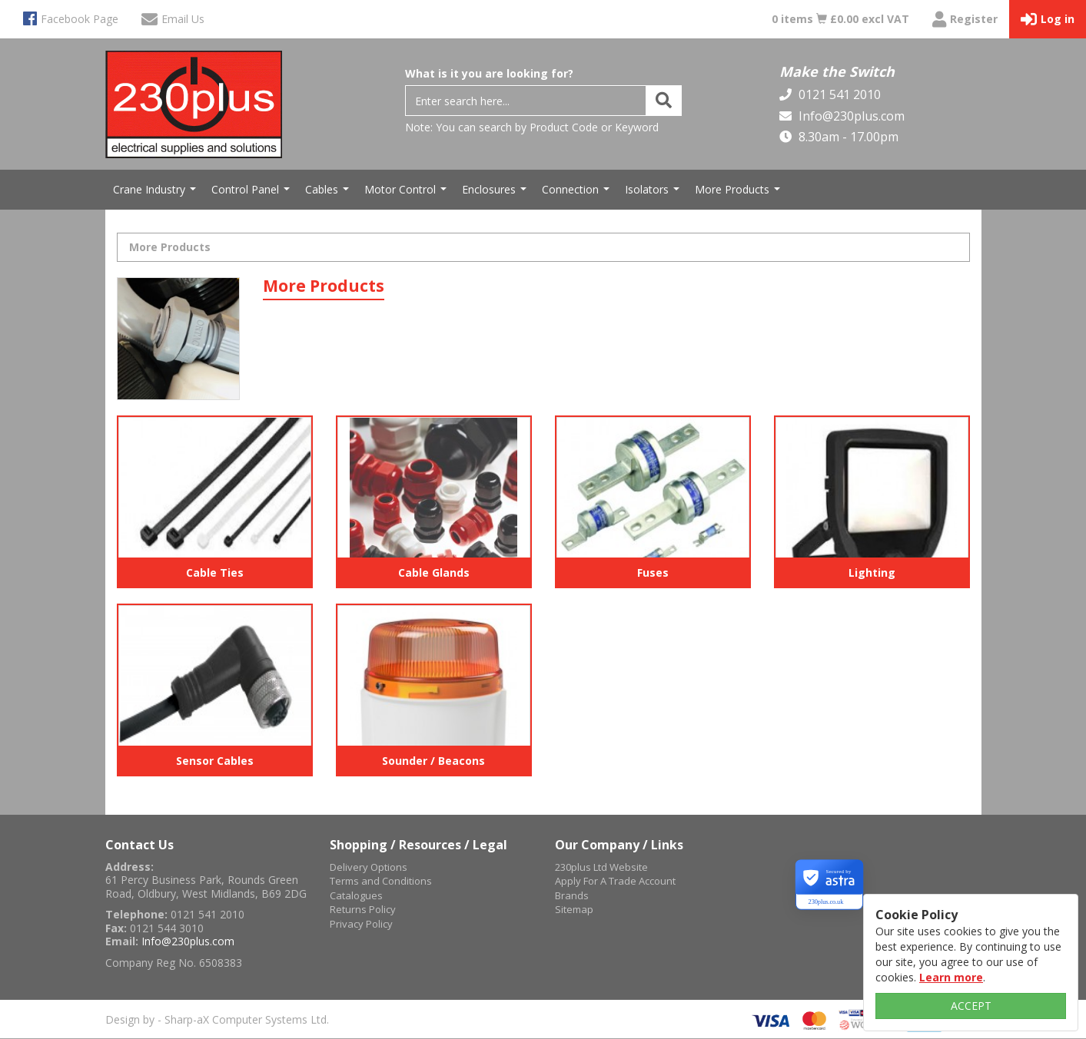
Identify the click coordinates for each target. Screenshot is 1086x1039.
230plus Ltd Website (601, 867)
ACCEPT (971, 1005)
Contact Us (139, 844)
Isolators (654, 193)
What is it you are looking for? (489, 73)
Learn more (951, 977)
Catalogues (356, 895)
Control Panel (252, 193)
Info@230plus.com (850, 116)
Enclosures (496, 193)
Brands (572, 895)
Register (965, 20)
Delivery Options (368, 867)
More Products (739, 193)
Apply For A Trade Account (615, 881)
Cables (329, 193)
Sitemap (574, 909)
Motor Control (407, 193)
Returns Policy (363, 909)
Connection (577, 193)
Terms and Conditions (381, 881)
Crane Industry (156, 193)
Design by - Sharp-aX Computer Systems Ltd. (217, 1019)
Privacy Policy (361, 924)
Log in (1047, 20)
